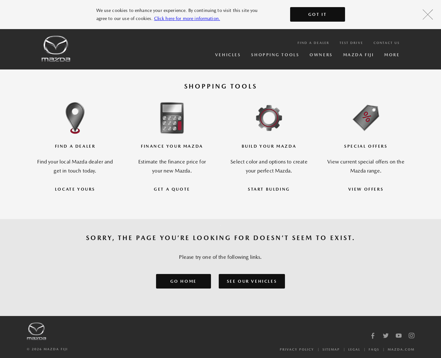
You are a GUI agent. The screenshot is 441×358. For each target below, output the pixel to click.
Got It (317, 14)
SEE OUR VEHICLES (252, 281)
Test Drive (351, 43)
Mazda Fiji (358, 54)
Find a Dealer (313, 43)
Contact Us (386, 43)
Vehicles (228, 54)
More (392, 54)
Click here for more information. (187, 18)
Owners (321, 54)
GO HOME (183, 281)
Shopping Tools (275, 54)
